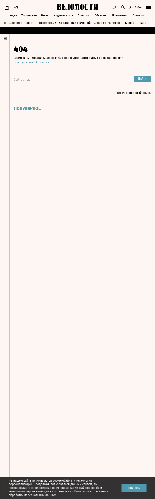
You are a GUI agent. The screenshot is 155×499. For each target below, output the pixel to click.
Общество (101, 15)
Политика (84, 15)
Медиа (45, 15)
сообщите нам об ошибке (31, 62)
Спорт (29, 23)
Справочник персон (108, 23)
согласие (45, 488)
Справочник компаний (75, 23)
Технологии (29, 15)
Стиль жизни (141, 15)
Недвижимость (63, 15)
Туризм (129, 23)
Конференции (46, 23)
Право (142, 23)
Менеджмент (120, 15)
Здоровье (15, 23)
